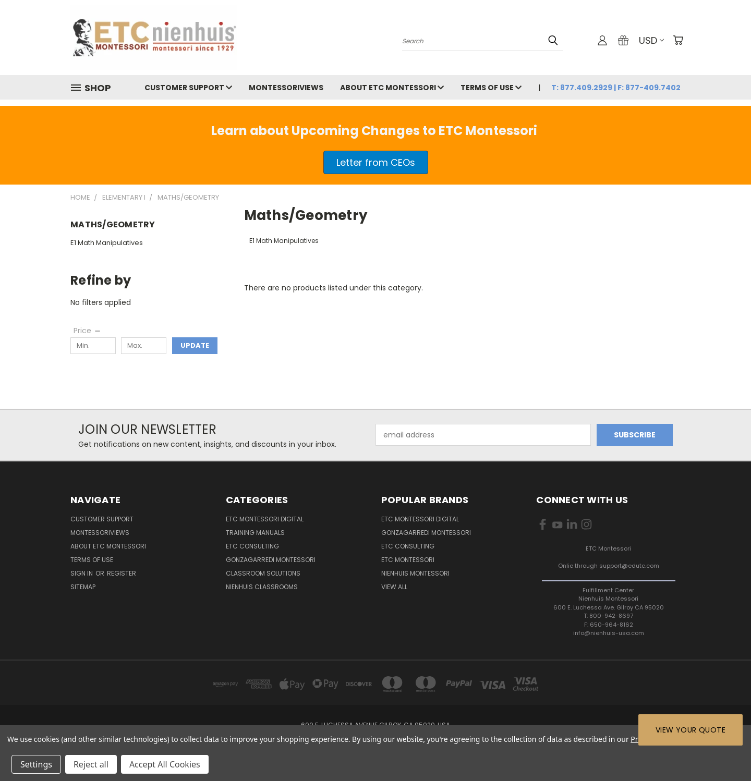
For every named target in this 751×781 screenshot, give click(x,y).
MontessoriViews (286, 87)
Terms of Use (491, 87)
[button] (375, 162)
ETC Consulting (252, 546)
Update (194, 345)
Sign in (82, 573)
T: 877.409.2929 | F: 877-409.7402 (616, 87)
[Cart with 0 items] (678, 40)
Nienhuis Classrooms (262, 586)
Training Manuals (255, 532)
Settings (36, 764)
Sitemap (82, 586)
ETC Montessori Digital (265, 519)
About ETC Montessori (392, 87)
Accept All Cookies (164, 764)
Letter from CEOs (375, 162)
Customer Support (188, 87)
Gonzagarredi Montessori (271, 559)
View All (394, 586)
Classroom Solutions (263, 573)
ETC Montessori (407, 559)
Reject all (91, 764)
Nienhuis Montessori (415, 573)
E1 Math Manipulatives (106, 243)
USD (651, 40)
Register (121, 573)
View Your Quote (690, 730)
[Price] (87, 330)
